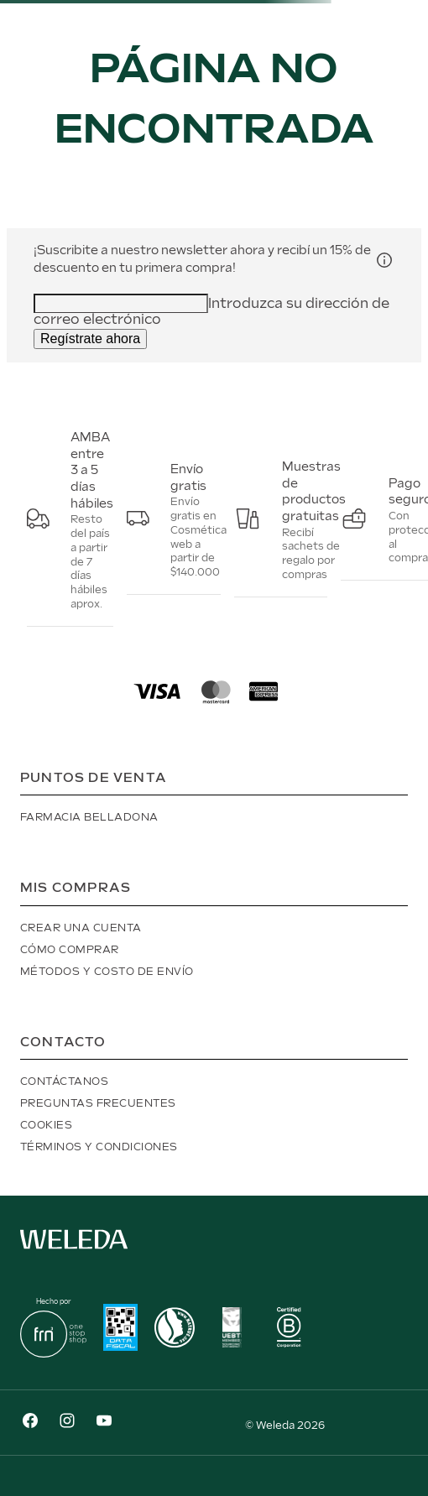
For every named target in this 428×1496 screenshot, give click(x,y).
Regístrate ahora (90, 338)
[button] (384, 259)
